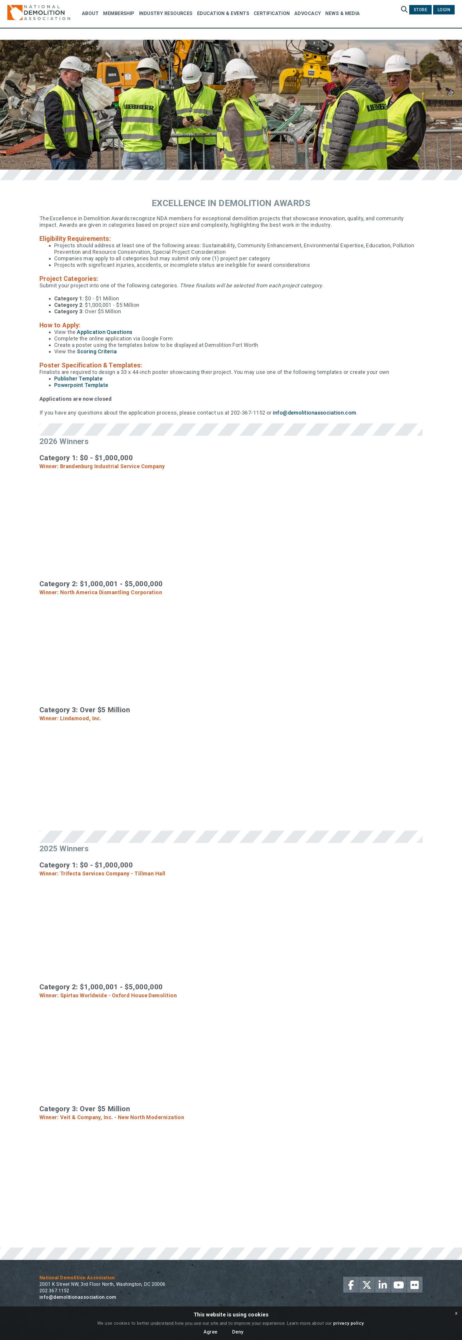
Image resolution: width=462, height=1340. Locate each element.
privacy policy (348, 1323)
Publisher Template (78, 378)
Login (444, 9)
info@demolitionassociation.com (314, 413)
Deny (238, 1332)
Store (420, 9)
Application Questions (104, 332)
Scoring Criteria (97, 351)
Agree (210, 1332)
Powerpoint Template (81, 385)
